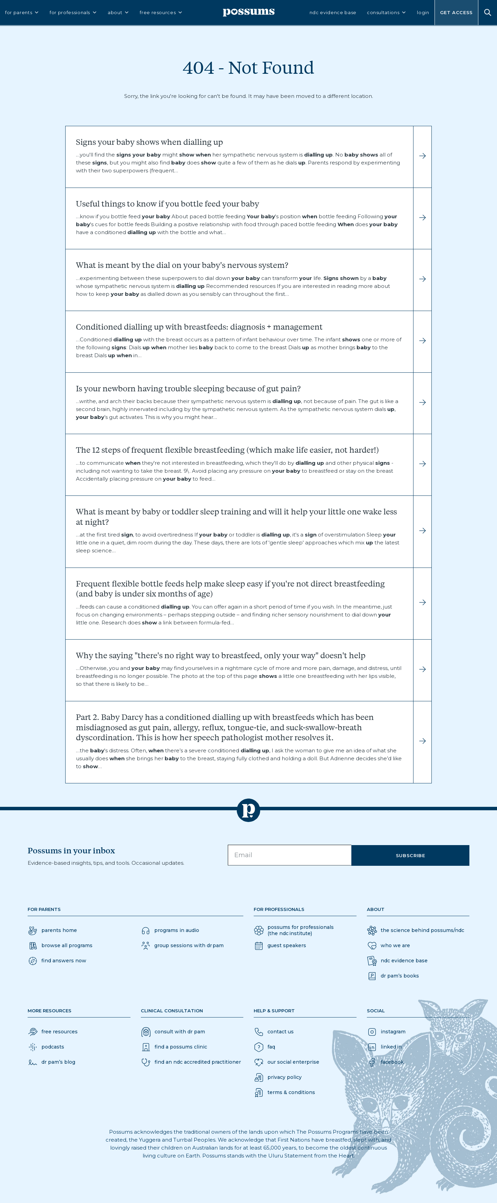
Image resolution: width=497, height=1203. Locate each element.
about (118, 14)
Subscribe (420, 855)
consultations (387, 14)
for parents (22, 14)
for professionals (73, 14)
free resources (161, 14)
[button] (57, 961)
